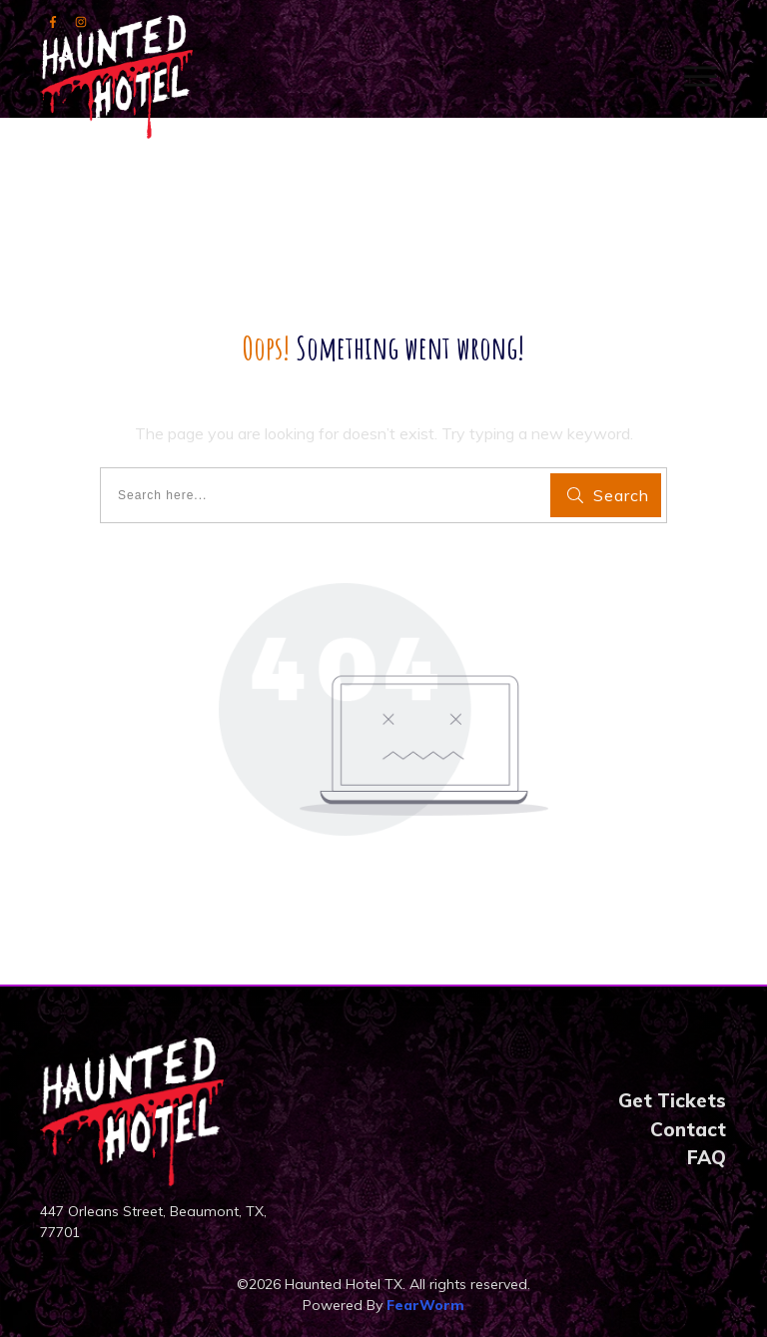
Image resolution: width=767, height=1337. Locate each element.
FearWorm (425, 1305)
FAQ (706, 1157)
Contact (688, 1129)
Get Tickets (672, 1100)
